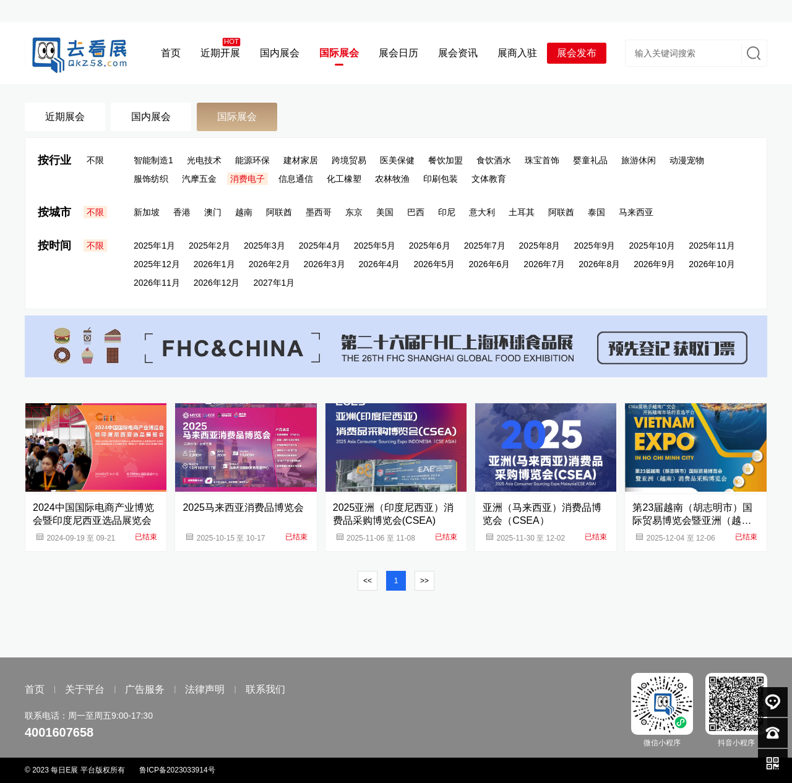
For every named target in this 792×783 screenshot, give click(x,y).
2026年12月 (217, 283)
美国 (385, 212)
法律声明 (205, 689)
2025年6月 (429, 245)
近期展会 (65, 116)
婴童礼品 (590, 160)
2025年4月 (319, 245)
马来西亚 (636, 212)
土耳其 (522, 212)
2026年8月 (599, 264)
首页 (35, 689)
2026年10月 (712, 264)
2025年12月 (157, 264)
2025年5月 (374, 245)
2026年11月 (157, 283)
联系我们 (265, 689)
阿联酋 (279, 212)
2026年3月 (324, 264)
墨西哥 (319, 212)
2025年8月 (540, 245)
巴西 (415, 212)
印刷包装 (440, 179)
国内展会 (151, 116)
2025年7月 (485, 245)
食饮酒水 (493, 160)
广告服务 (145, 689)
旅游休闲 (638, 160)
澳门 (213, 212)
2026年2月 (269, 264)
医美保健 (397, 160)
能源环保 (252, 160)
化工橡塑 (344, 179)
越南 (243, 212)
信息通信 (295, 179)
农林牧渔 (392, 179)
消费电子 (247, 179)
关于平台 (85, 689)
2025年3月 (264, 245)
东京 (354, 212)
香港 (182, 212)
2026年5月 (434, 264)
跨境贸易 (349, 160)
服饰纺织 (151, 179)
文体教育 (488, 179)
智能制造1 (153, 160)
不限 (95, 160)
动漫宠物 (686, 160)
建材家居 (300, 160)
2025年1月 (154, 245)
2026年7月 (544, 264)
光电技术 (204, 160)
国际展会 (237, 116)
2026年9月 (654, 264)
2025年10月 (652, 245)
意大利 (482, 212)
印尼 (446, 212)
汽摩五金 (199, 179)
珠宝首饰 (542, 160)
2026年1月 (214, 264)
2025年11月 (712, 245)
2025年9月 (595, 245)
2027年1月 (274, 283)
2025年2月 (209, 245)
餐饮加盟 (445, 160)
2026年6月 (489, 264)
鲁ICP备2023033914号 (177, 770)
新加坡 (147, 212)
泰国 (596, 212)
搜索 (752, 53)
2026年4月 (379, 264)
